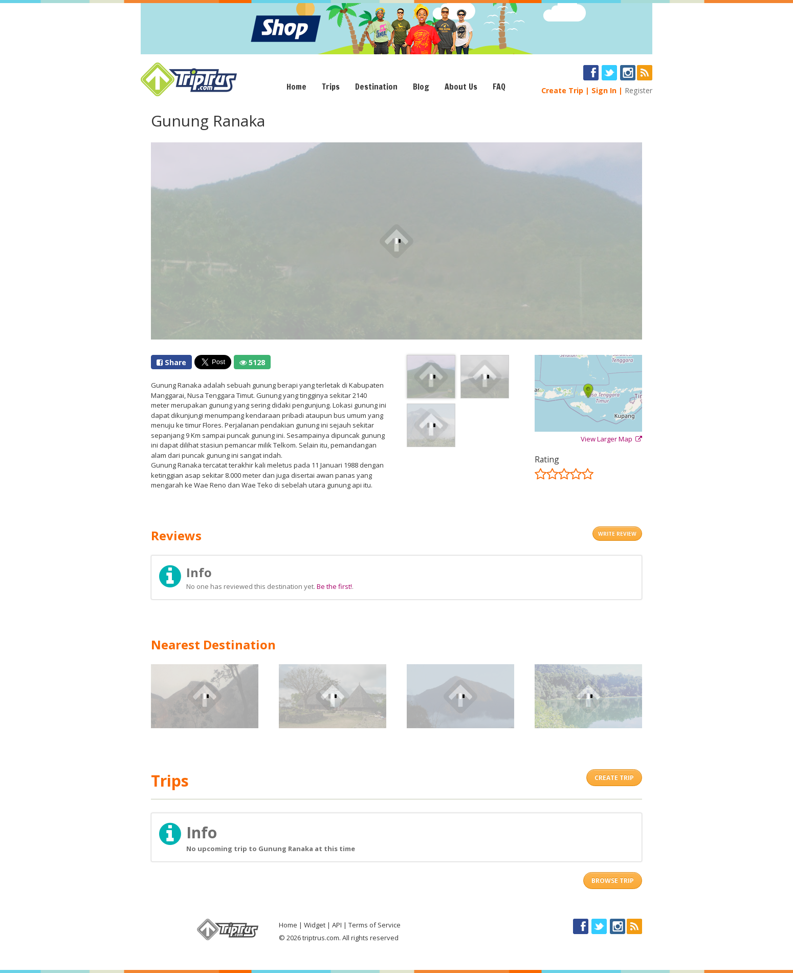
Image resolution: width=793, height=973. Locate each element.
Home (296, 86)
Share (171, 362)
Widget (314, 924)
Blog (421, 86)
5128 (252, 362)
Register (638, 90)
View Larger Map (611, 438)
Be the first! (334, 586)
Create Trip (562, 90)
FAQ (499, 86)
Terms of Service (374, 924)
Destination (376, 86)
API (337, 924)
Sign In (603, 90)
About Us (461, 86)
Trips (331, 86)
